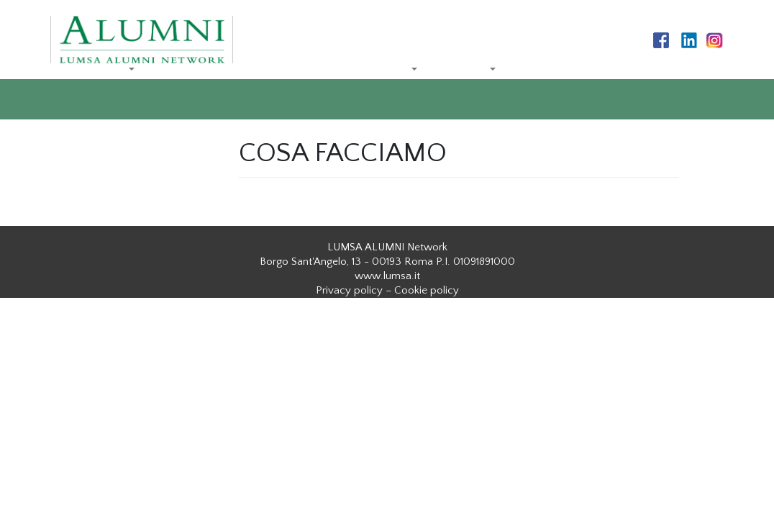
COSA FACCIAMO (360, 69)
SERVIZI (464, 69)
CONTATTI (92, 132)
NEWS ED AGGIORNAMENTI (597, 69)
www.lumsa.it (387, 276)
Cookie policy (426, 290)
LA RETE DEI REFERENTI (223, 69)
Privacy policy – (353, 290)
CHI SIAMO (93, 69)
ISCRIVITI (172, 132)
